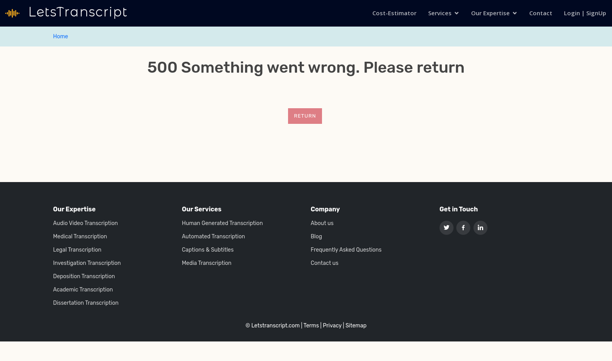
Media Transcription (206, 263)
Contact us (324, 263)
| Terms (310, 325)
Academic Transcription (83, 290)
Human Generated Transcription (222, 223)
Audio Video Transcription (85, 223)
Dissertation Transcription (86, 303)
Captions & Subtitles (208, 250)
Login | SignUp (585, 13)
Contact (540, 13)
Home (60, 36)
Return (305, 116)
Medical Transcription (80, 236)
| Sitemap (354, 325)
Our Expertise (490, 13)
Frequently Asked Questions (346, 250)
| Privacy (331, 325)
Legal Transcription (77, 250)
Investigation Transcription (87, 263)
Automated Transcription (213, 236)
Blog (316, 236)
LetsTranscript (76, 12)
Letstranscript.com (275, 325)
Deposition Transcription (84, 276)
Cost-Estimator (394, 13)
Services (440, 13)
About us (322, 223)
